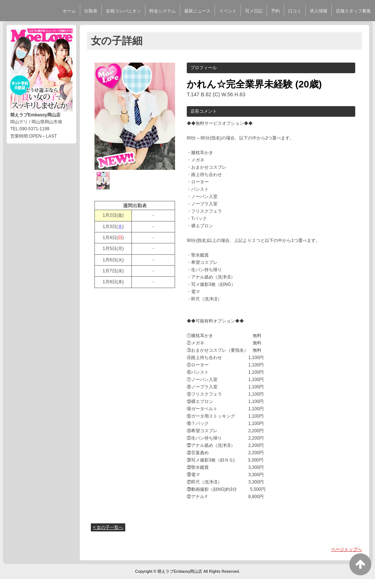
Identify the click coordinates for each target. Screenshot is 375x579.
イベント (228, 11)
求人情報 (318, 11)
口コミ (294, 11)
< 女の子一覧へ (108, 527)
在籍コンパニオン (123, 11)
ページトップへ (346, 549)
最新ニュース (197, 11)
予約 (275, 11)
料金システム (162, 11)
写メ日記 (254, 11)
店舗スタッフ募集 (353, 11)
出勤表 (90, 11)
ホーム (69, 11)
